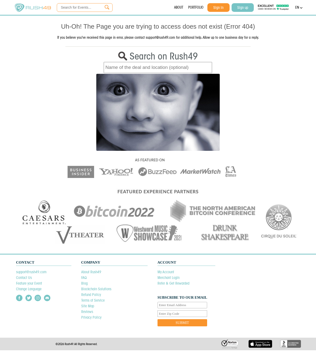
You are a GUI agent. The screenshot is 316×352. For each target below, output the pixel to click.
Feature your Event (29, 283)
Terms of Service (93, 300)
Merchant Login (168, 277)
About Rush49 (91, 272)
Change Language (28, 289)
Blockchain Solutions (96, 289)
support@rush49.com (31, 272)
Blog (84, 283)
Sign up (242, 7)
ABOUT (178, 7)
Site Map (87, 306)
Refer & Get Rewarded (173, 283)
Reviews (87, 311)
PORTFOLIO (195, 7)
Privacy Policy (91, 317)
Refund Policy (91, 294)
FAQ (84, 277)
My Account (166, 272)
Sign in (218, 7)
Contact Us (24, 277)
